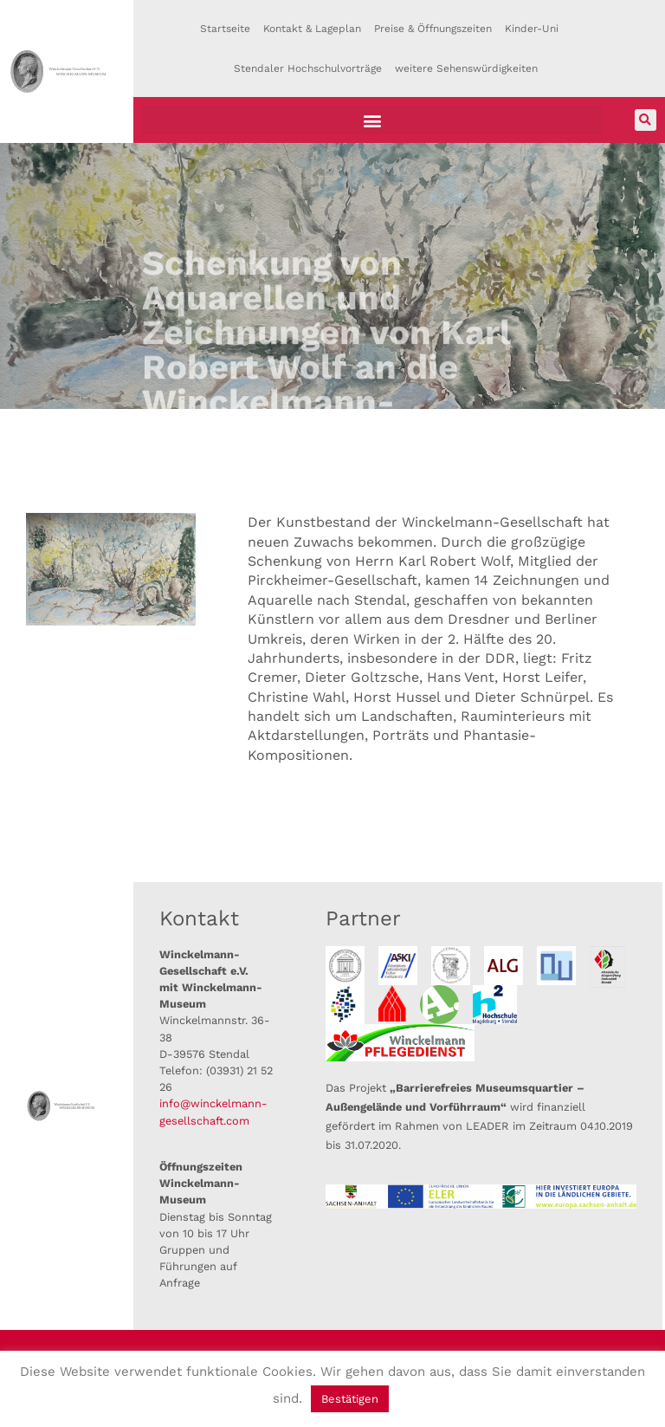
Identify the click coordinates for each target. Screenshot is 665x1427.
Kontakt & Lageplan (312, 29)
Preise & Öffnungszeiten (433, 29)
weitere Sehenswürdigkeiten (466, 68)
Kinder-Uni (531, 29)
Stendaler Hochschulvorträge (308, 68)
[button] (373, 120)
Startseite (225, 29)
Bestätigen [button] (349, 1398)
